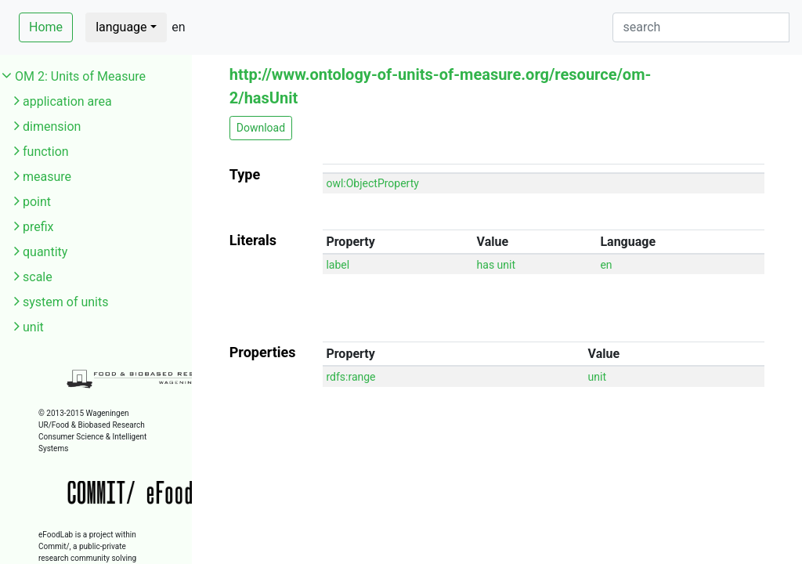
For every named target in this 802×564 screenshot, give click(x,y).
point (37, 201)
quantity (45, 251)
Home (46, 27)
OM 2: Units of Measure (80, 76)
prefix (38, 226)
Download (261, 127)
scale (37, 276)
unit (33, 327)
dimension (52, 126)
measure (47, 176)
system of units (66, 302)
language (121, 27)
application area (67, 101)
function (46, 151)
